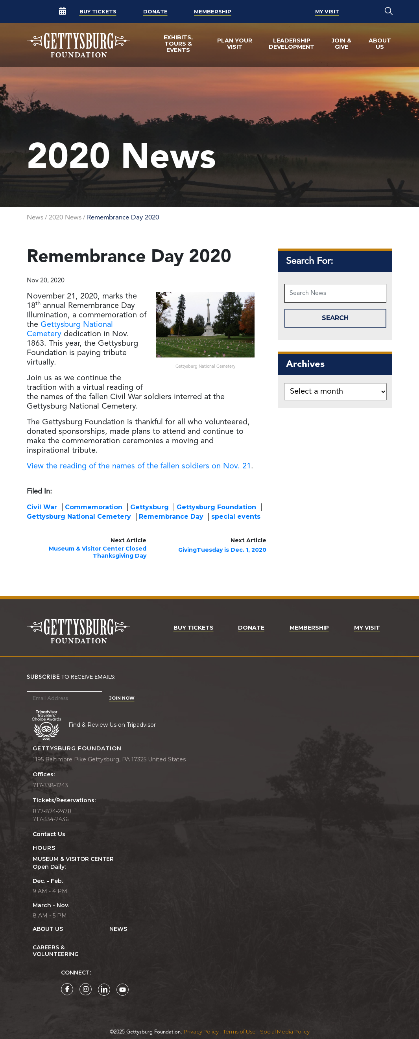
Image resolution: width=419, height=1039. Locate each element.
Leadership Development (291, 43)
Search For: (309, 261)
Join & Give (341, 43)
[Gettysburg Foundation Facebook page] (67, 989)
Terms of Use (239, 1031)
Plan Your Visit (234, 43)
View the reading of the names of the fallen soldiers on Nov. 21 (139, 466)
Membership (212, 11)
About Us (380, 43)
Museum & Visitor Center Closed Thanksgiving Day (97, 552)
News (35, 217)
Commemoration (93, 507)
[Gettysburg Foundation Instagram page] (85, 989)
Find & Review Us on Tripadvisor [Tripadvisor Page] (112, 724)
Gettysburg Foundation (216, 507)
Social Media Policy (285, 1031)
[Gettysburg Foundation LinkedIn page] (104, 990)
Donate (155, 11)
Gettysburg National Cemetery (79, 516)
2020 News (65, 217)
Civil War (42, 507)
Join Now (122, 698)
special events (235, 516)
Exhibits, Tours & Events (178, 43)
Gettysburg (149, 507)
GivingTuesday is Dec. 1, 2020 (222, 549)
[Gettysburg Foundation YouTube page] (122, 990)
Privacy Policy (201, 1031)
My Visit (327, 11)
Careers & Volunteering (56, 951)
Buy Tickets (97, 11)
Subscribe (43, 677)
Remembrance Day (171, 516)
